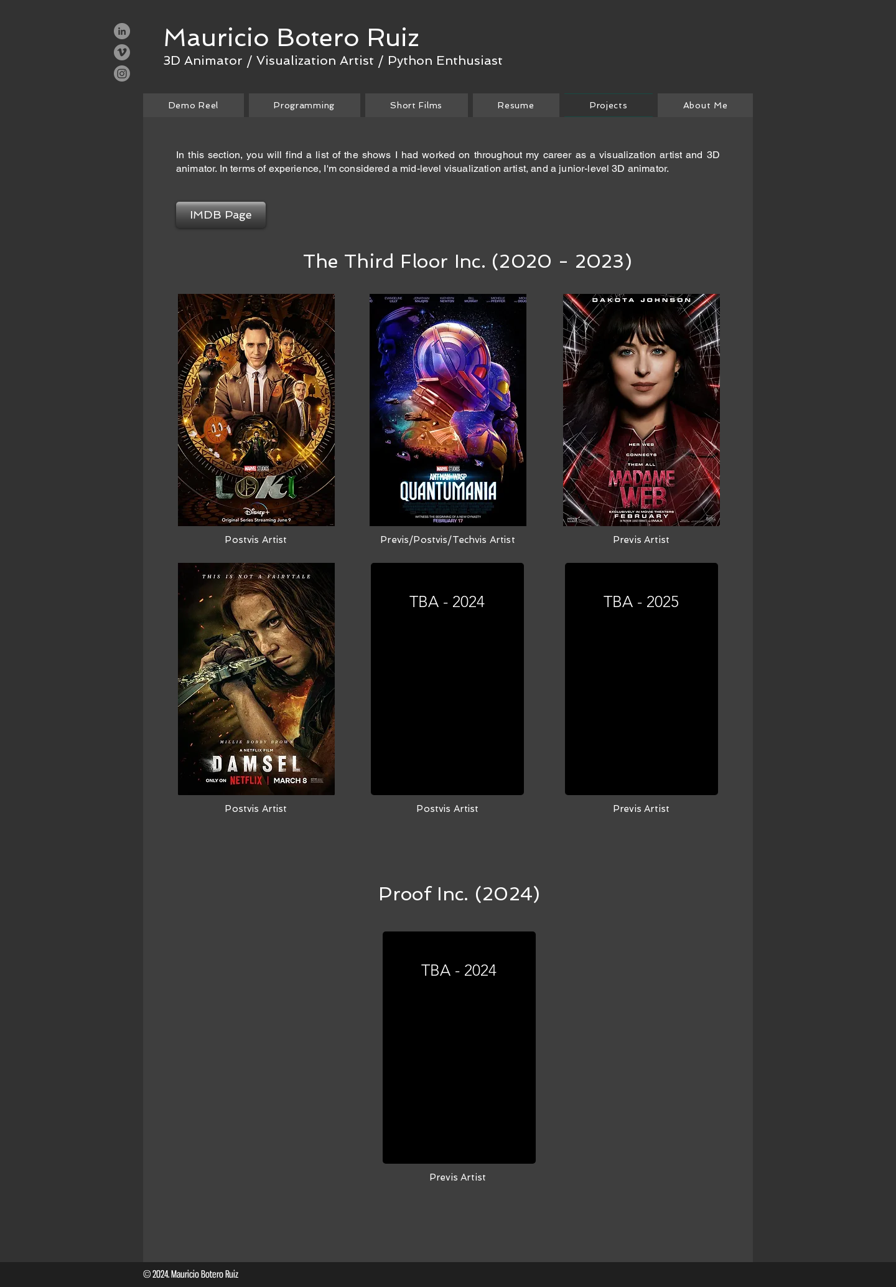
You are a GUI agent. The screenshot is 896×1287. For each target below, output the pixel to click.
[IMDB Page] (221, 215)
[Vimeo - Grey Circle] (122, 52)
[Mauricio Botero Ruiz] (291, 37)
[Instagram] (122, 73)
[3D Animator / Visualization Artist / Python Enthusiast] (333, 60)
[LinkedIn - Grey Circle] (122, 31)
